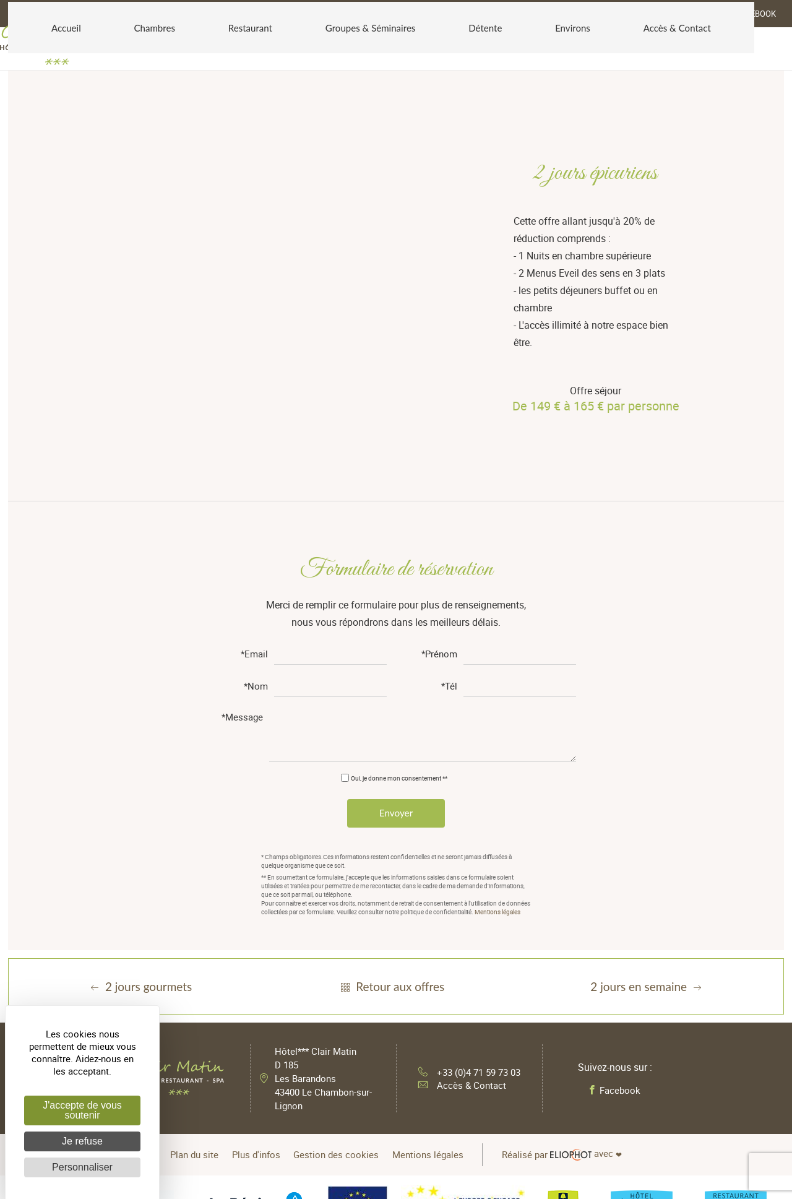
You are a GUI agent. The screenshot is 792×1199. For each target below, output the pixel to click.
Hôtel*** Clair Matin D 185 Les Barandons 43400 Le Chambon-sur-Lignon (325, 982)
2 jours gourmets (140, 890)
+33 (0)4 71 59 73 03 (469, 972)
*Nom (256, 587)
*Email (254, 555)
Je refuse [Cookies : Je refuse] (82, 1141)
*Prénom (439, 555)
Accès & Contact (459, 991)
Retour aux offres (391, 890)
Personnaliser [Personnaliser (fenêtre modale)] (82, 1167)
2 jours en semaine (647, 890)
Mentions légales (497, 815)
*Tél (449, 587)
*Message (242, 618)
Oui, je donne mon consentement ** (399, 678)
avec (585, 1056)
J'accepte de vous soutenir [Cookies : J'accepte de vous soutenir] (82, 1110)
